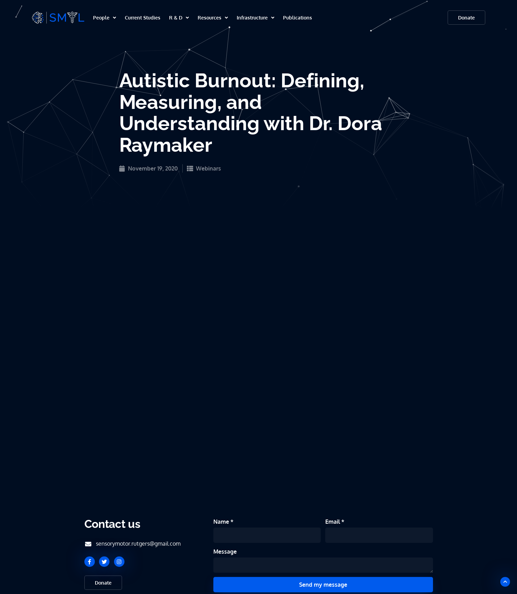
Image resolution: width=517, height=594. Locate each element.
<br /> (258, 273)
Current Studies (142, 18)
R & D (179, 17)
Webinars (208, 168)
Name (221, 521)
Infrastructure (255, 17)
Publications (297, 18)
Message (225, 551)
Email (333, 521)
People (104, 17)
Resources (213, 17)
